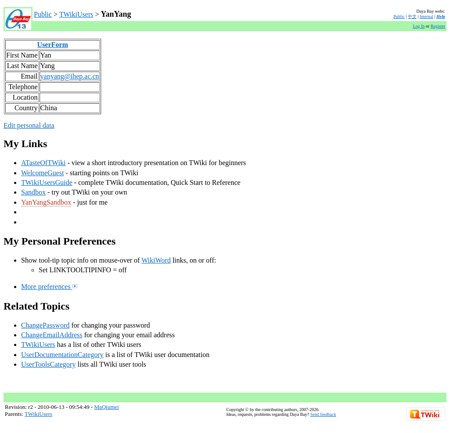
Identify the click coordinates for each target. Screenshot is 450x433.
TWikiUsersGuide (47, 182)
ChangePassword (45, 325)
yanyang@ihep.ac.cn (69, 76)
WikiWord (156, 260)
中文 (412, 16)
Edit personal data (29, 125)
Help (440, 16)
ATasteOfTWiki (43, 162)
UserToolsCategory (48, 364)
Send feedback (323, 414)
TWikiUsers (76, 14)
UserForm (52, 44)
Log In (419, 26)
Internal (426, 16)
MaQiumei (106, 407)
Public (43, 14)
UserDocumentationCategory (62, 354)
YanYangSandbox (46, 202)
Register (438, 26)
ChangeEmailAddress (52, 335)
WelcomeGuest (42, 173)
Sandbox (33, 192)
